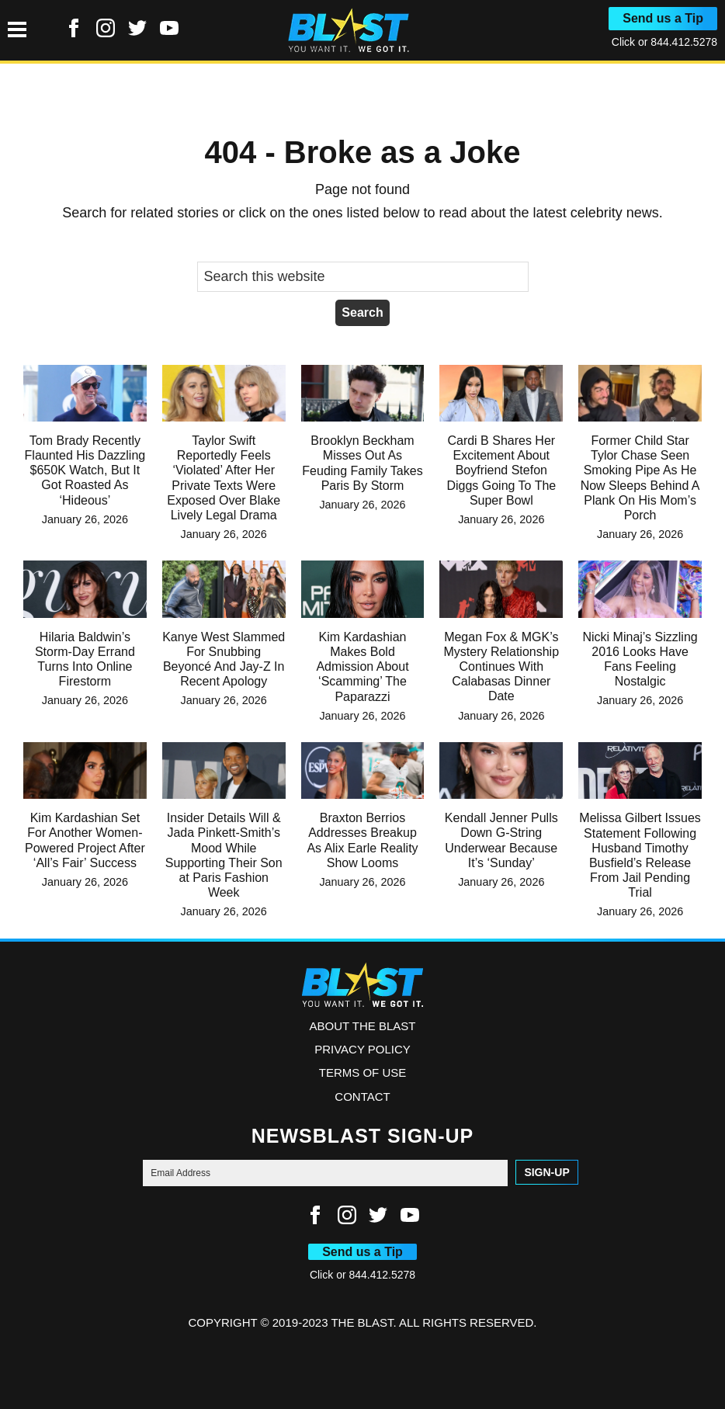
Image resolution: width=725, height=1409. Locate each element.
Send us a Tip (663, 18)
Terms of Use (363, 1072)
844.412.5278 (683, 42)
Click (625, 42)
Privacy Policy (362, 1049)
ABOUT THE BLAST (363, 1025)
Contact (362, 1096)
